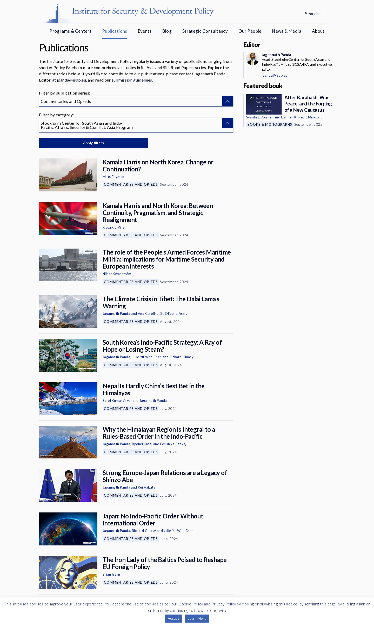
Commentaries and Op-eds (131, 184)
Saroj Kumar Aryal (117, 400)
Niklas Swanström (117, 274)
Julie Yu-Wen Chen (147, 357)
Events (145, 31)
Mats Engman (113, 177)
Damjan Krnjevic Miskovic (301, 117)
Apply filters (93, 143)
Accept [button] (173, 618)
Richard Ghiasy (182, 357)
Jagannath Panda (116, 313)
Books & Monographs (270, 124)
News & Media (286, 31)
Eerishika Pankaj (173, 444)
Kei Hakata (146, 487)
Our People (250, 31)
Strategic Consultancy (205, 31)
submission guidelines (132, 79)
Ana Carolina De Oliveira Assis (162, 313)
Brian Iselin (111, 574)
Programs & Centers (70, 31)
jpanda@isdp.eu (71, 79)
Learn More (197, 618)
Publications (114, 31)
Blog (167, 31)
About (318, 31)
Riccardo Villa (114, 227)
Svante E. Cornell (259, 117)
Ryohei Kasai (142, 444)
